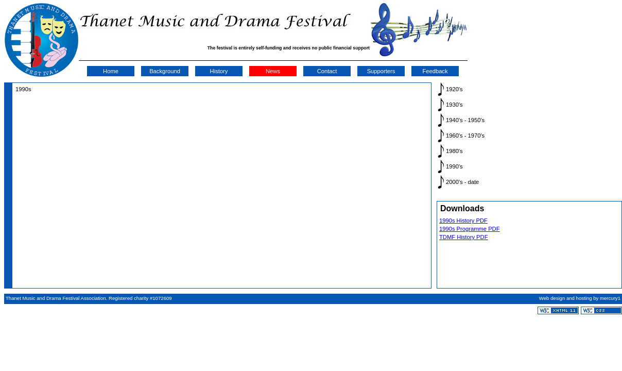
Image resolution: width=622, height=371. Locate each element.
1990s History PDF (463, 220)
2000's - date (462, 182)
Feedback (434, 71)
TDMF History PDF (463, 237)
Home (110, 71)
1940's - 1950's (465, 120)
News (273, 71)
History (219, 71)
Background (164, 71)
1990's (454, 166)
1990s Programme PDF (469, 229)
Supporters (381, 71)
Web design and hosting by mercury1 (579, 298)
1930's (454, 105)
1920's (454, 89)
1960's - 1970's (465, 135)
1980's (454, 151)
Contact (327, 71)
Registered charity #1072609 (140, 298)
